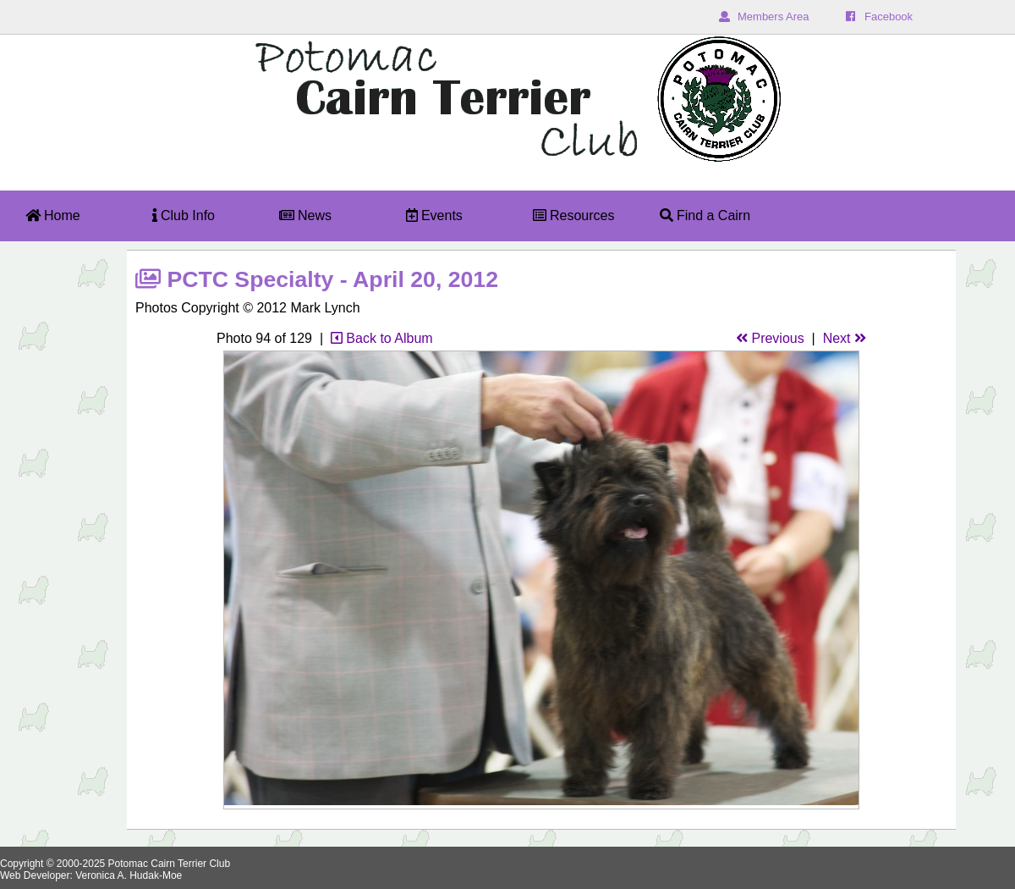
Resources (574, 215)
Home (52, 215)
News (305, 215)
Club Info (183, 215)
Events (434, 215)
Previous (770, 338)
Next (844, 338)
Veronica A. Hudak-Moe (128, 875)
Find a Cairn (705, 215)
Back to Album (382, 338)
